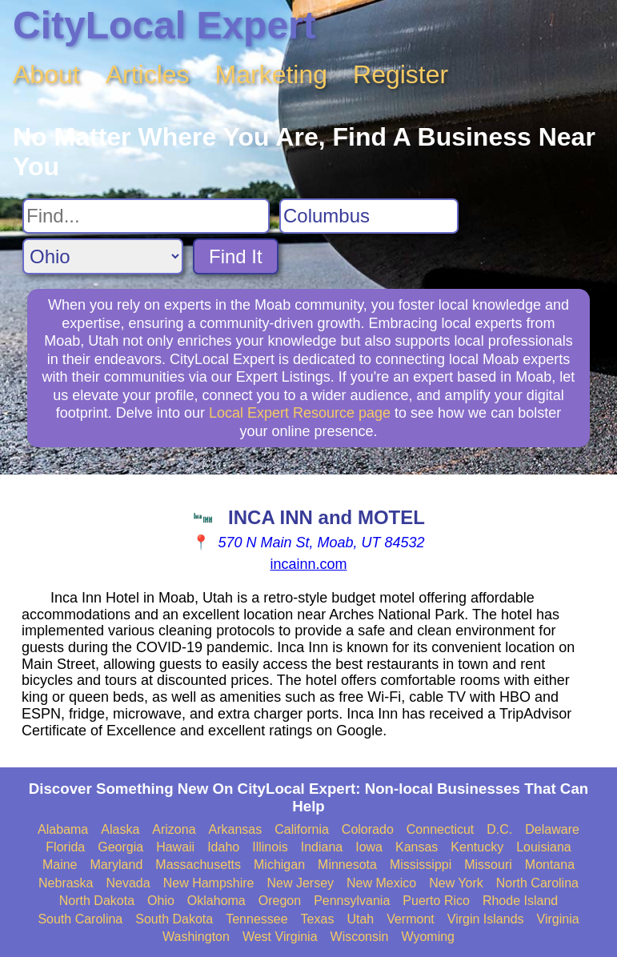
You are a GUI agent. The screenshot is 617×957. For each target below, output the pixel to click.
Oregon (279, 900)
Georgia (120, 847)
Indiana (322, 847)
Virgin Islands (485, 919)
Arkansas (235, 829)
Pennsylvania (352, 900)
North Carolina (537, 883)
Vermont (411, 919)
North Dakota (96, 900)
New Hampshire (208, 883)
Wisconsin (360, 936)
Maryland (116, 864)
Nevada (128, 883)
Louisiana (543, 847)
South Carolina (80, 919)
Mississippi (420, 864)
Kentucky (477, 847)
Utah (360, 919)
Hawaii (175, 847)
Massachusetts (198, 864)
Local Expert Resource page (300, 413)
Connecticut (441, 829)
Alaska (120, 829)
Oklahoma (216, 900)
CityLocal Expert (164, 25)
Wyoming (428, 936)
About (46, 74)
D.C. (499, 829)
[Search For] (146, 216)
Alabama (63, 829)
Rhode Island (520, 900)
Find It (235, 256)
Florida (65, 847)
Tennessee (256, 919)
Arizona (173, 829)
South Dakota (174, 919)
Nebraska (65, 883)
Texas (318, 919)
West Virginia (280, 936)
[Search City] (369, 216)
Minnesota (347, 864)
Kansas (416, 847)
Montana (550, 864)
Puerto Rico (436, 900)
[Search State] (102, 256)
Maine (60, 864)
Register (400, 74)
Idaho (223, 847)
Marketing (271, 74)
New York (456, 883)
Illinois (269, 847)
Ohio (160, 900)
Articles (148, 74)
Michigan (279, 864)
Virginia (558, 919)
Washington (196, 936)
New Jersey (300, 883)
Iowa (369, 847)
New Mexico (381, 883)
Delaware (552, 829)
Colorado (368, 829)
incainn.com (308, 564)
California (301, 829)
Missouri (488, 864)
